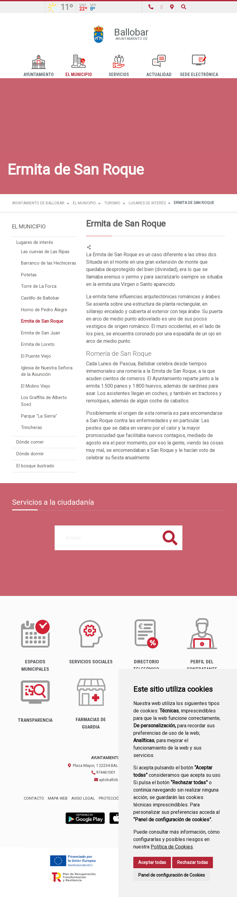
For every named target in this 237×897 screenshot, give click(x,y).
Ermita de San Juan (40, 333)
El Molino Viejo (35, 386)
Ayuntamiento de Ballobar (38, 203)
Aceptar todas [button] (152, 862)
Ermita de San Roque (42, 321)
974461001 (103, 772)
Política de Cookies (172, 847)
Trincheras (31, 427)
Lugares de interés (147, 203)
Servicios (119, 66)
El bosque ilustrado (35, 466)
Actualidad (159, 66)
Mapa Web (58, 798)
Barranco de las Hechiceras (48, 263)
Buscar (170, 538)
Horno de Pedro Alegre (44, 309)
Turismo (112, 203)
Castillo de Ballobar (40, 298)
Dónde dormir (30, 454)
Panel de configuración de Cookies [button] (171, 875)
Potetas (29, 275)
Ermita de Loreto (38, 344)
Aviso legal (83, 798)
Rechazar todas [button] (192, 862)
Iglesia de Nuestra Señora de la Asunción (47, 371)
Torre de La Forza (38, 286)
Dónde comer (30, 442)
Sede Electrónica (199, 66)
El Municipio (78, 66)
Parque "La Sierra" (39, 416)
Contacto (34, 798)
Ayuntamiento (38, 66)
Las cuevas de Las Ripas (45, 251)
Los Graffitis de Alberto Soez (44, 401)
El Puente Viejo (36, 356)
